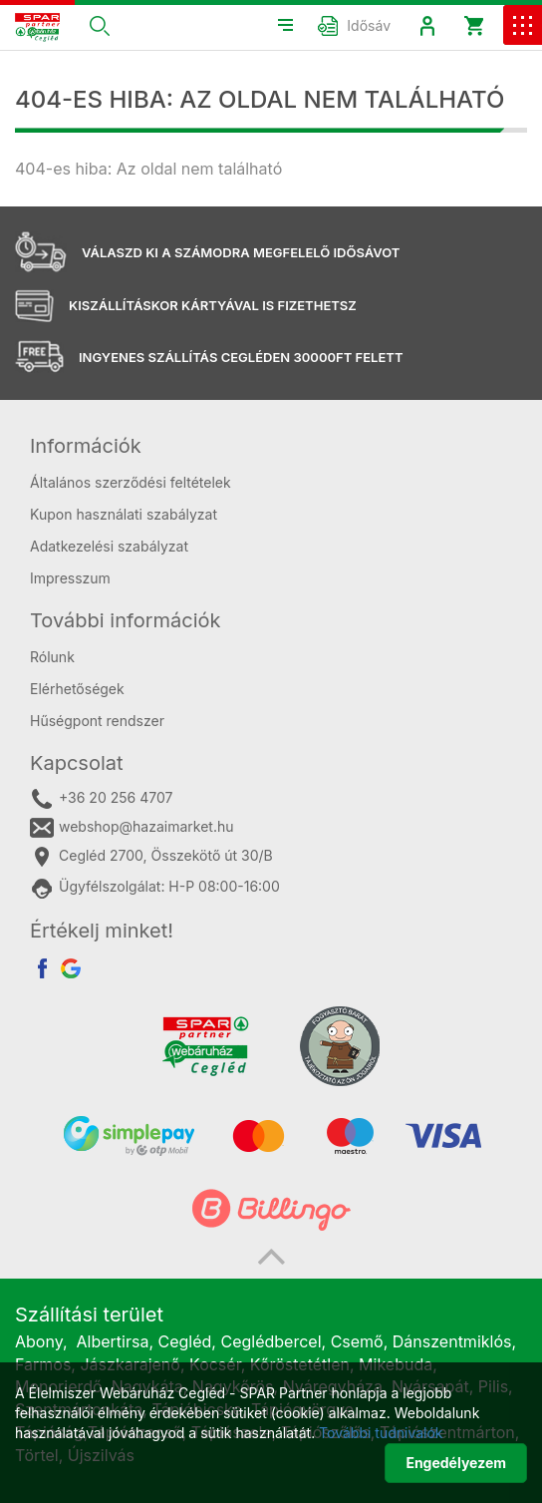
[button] (100, 25)
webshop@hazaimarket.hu (132, 828)
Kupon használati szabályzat (123, 514)
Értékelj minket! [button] (101, 930)
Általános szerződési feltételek (130, 482)
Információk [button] (85, 446)
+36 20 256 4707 (101, 799)
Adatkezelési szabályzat (109, 546)
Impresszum (70, 577)
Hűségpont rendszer (97, 720)
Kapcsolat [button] (77, 763)
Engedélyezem (456, 1462)
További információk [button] (125, 620)
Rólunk (52, 656)
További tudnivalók (380, 1432)
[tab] (271, 446)
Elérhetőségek (77, 688)
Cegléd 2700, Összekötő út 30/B (151, 857)
